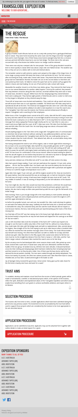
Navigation (5, 16)
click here (61, 2)
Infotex (24, 413)
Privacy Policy (6, 410)
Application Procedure (20, 334)
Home (4, 21)
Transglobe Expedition (23, 6)
